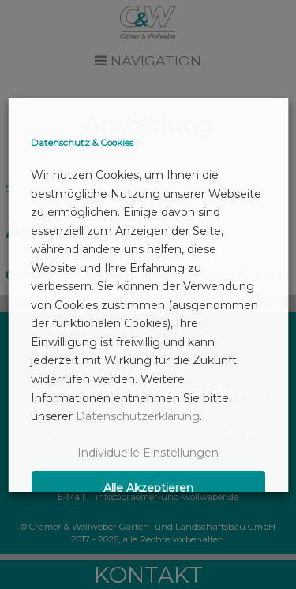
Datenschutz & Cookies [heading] (82, 142)
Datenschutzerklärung (138, 416)
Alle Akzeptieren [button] (148, 488)
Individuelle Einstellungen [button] (148, 452)
